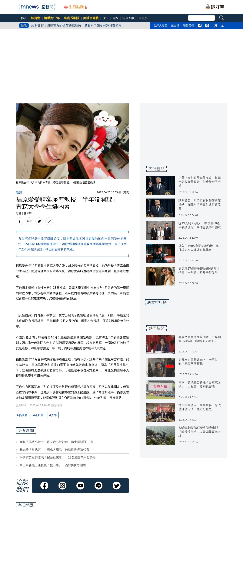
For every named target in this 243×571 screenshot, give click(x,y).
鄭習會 (35, 18)
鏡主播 (175, 25)
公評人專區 (160, 25)
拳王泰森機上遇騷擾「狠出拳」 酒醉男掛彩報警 (53, 465)
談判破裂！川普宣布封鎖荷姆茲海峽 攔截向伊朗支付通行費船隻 (76, 25)
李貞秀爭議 (71, 18)
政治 (105, 18)
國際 (115, 18)
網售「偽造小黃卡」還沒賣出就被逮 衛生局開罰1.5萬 (56, 442)
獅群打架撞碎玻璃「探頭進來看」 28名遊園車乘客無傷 (57, 457)
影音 (24, 18)
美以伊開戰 (91, 18)
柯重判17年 (52, 18)
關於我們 (188, 25)
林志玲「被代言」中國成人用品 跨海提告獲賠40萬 (54, 450)
